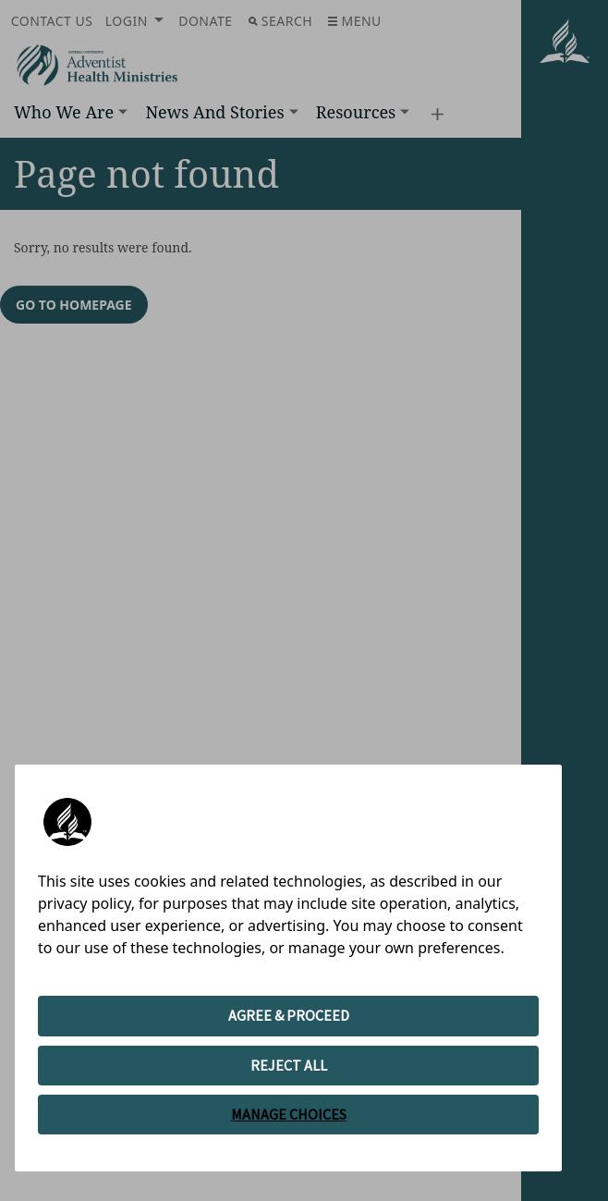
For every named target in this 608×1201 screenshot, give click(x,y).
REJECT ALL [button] (288, 1065)
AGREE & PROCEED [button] (288, 1015)
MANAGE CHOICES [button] (289, 1114)
